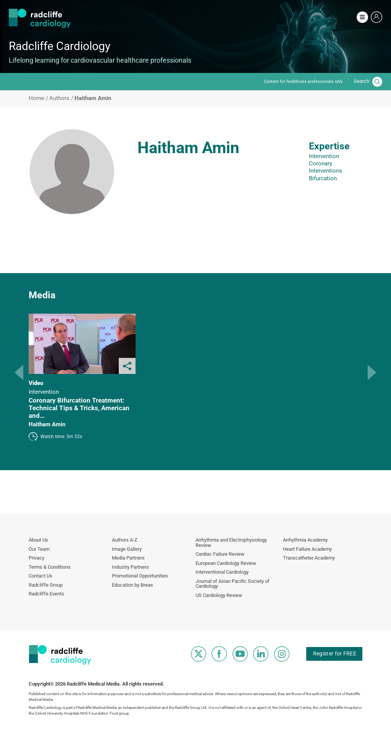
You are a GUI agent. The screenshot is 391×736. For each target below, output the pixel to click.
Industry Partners (130, 567)
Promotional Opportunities (140, 575)
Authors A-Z (124, 539)
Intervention (324, 156)
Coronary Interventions (325, 167)
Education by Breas (132, 584)
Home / (38, 98)
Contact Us (40, 575)
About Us (38, 539)
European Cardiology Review (226, 563)
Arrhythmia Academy (305, 539)
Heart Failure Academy (307, 549)
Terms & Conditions (50, 567)
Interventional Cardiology (222, 571)
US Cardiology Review (219, 595)
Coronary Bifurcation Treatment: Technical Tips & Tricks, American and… (79, 407)
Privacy (36, 557)
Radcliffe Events (46, 593)
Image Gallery (127, 549)
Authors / (61, 98)
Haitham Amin (47, 424)
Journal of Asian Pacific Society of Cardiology (233, 584)
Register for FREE (334, 653)
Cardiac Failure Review (220, 554)
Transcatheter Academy (309, 557)
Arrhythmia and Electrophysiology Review (231, 542)
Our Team (39, 549)
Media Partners (128, 557)
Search (361, 81)
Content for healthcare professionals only (303, 81)
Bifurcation (323, 178)
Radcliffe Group (46, 584)
